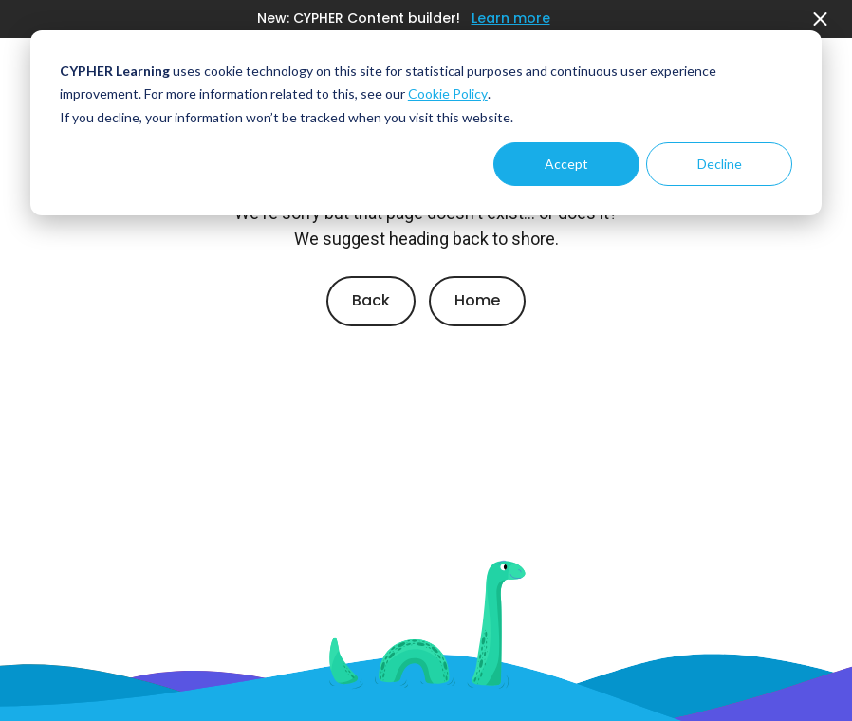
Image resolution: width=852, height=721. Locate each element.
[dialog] (426, 122)
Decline (719, 164)
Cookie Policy (448, 93)
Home (477, 300)
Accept (566, 164)
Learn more (511, 18)
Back (371, 300)
